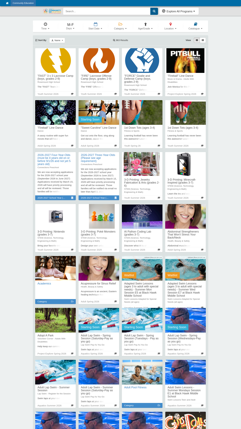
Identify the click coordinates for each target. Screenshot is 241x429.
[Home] (7, 3)
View (188, 40)
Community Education (23, 3)
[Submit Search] (154, 11)
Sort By (40, 40)
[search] (106, 11)
